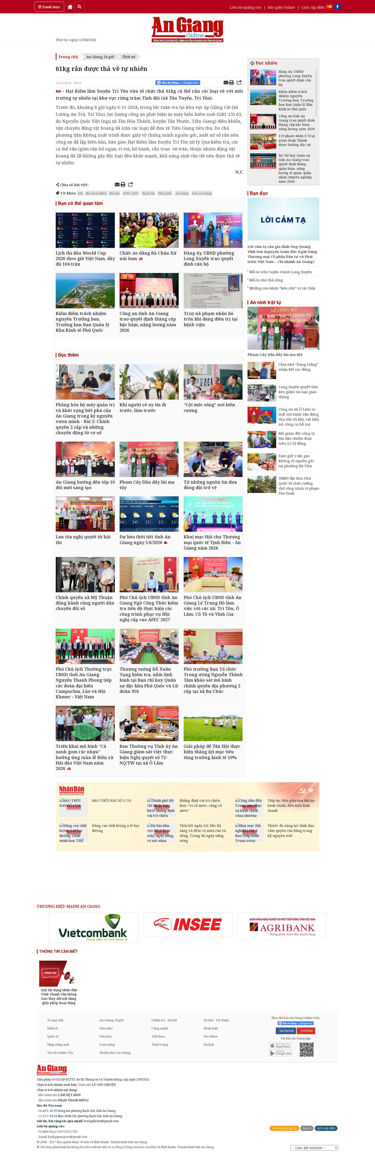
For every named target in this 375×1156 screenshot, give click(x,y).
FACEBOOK (286, 1031)
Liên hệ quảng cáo (245, 7)
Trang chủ (68, 56)
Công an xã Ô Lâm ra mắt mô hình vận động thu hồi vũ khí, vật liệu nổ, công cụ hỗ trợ (299, 417)
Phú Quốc (165, 193)
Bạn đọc (259, 193)
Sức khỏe (211, 1037)
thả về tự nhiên (96, 193)
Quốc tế (53, 1037)
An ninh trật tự (265, 302)
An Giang (182, 193)
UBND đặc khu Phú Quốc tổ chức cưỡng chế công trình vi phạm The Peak (299, 486)
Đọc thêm (68, 355)
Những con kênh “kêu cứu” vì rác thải (282, 288)
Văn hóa (105, 1037)
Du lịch (209, 1045)
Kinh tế (52, 1029)
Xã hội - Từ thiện (216, 1021)
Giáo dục (106, 1029)
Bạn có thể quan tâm (80, 203)
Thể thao (158, 1037)
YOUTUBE (306, 1031)
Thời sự (128, 56)
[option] (93, 928)
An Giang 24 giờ (100, 56)
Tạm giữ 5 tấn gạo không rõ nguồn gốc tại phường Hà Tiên (296, 460)
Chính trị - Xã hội (164, 1021)
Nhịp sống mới (58, 1045)
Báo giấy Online (281, 7)
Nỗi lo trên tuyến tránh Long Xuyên (280, 271)
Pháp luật (211, 1029)
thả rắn (114, 193)
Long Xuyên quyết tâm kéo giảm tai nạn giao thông (298, 391)
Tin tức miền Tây (60, 1053)
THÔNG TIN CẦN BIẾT (58, 952)
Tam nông (107, 1045)
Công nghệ (159, 1029)
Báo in (307, 1129)
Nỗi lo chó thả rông (266, 280)
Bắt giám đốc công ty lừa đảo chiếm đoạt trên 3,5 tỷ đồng (297, 438)
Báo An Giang (202, 193)
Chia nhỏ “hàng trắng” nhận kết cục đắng (298, 367)
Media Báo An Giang (115, 1053)
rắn (80, 193)
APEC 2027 (130, 193)
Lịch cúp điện (313, 7)
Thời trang (159, 1045)
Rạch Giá (148, 193)
